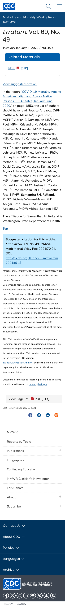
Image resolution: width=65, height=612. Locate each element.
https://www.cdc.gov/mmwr (17, 362)
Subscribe (14, 506)
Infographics (15, 460)
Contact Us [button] (14, 525)
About (12, 497)
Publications (15, 451)
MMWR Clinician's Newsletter (28, 479)
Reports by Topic (19, 442)
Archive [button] (11, 569)
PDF (18, 68)
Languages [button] (14, 559)
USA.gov (21, 604)
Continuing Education (22, 469)
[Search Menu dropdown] (48, 6)
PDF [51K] (40, 399)
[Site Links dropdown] (59, 6)
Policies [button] (11, 547)
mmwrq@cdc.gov (38, 384)
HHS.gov (8, 604)
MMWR (12, 432)
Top (5, 229)
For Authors (15, 488)
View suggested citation (20, 84)
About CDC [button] (14, 537)
